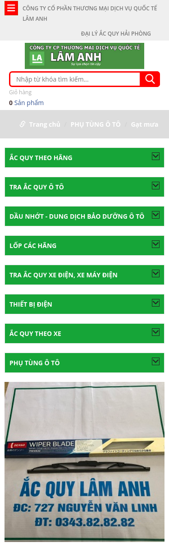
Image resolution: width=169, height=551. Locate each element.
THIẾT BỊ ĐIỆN (30, 304)
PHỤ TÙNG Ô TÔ (95, 124)
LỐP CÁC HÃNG (33, 245)
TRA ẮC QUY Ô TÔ (36, 187)
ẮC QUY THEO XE (35, 333)
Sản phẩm (84, 97)
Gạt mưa (144, 124)
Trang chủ (44, 124)
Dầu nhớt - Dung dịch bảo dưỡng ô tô (76, 216)
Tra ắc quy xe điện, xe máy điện (63, 275)
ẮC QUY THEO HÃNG (41, 157)
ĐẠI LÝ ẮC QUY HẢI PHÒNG (116, 34)
